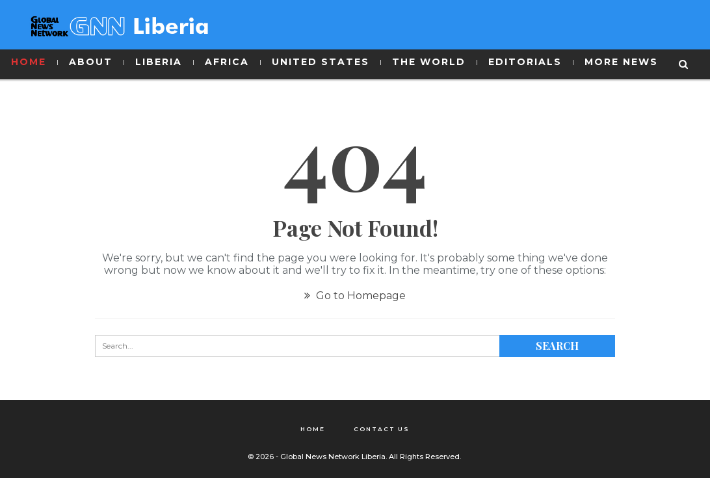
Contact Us (382, 428)
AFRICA (227, 62)
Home (312, 428)
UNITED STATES (320, 62)
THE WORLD (429, 62)
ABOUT (90, 62)
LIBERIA (158, 62)
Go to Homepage (355, 295)
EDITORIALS (525, 62)
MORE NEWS (621, 62)
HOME (28, 62)
